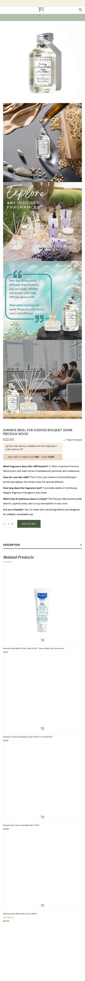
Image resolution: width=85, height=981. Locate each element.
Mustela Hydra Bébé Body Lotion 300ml (20, 913)
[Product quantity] (8, 524)
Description (11, 545)
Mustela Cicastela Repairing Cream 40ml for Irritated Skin (28, 737)
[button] (42, 640)
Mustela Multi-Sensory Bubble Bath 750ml (21, 825)
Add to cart (29, 523)
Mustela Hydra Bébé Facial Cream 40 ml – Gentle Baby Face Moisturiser (33, 648)
